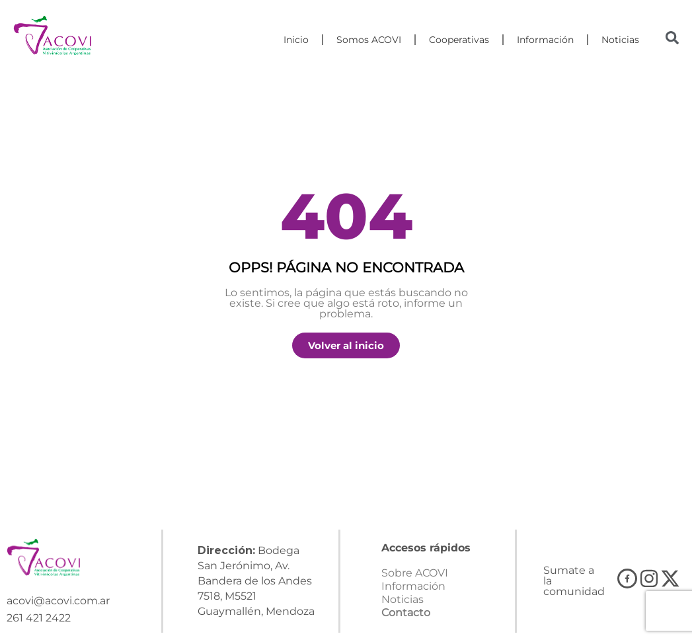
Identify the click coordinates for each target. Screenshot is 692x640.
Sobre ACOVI (414, 573)
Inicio (296, 40)
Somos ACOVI (368, 40)
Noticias (620, 40)
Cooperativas (459, 40)
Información (545, 40)
